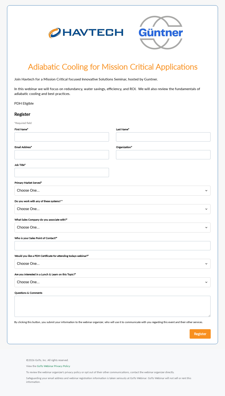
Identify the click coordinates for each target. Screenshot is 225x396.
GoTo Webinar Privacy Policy (53, 366)
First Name (21, 129)
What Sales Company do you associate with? (40, 219)
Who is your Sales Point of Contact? (35, 238)
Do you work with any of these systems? (38, 201)
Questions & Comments (28, 292)
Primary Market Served (28, 182)
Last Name (122, 129)
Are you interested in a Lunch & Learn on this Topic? (45, 274)
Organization (123, 147)
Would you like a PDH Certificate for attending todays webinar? (51, 256)
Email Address (23, 147)
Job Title (19, 165)
